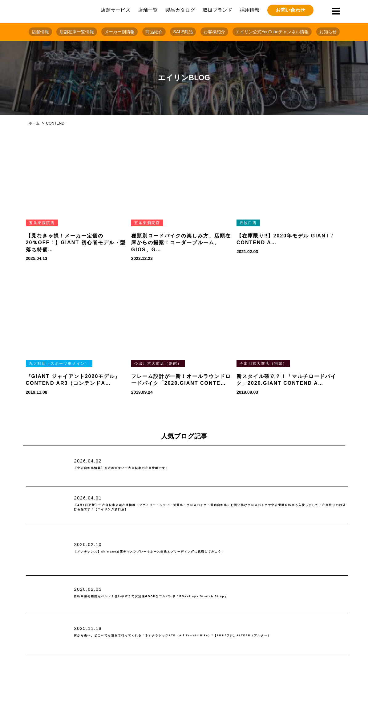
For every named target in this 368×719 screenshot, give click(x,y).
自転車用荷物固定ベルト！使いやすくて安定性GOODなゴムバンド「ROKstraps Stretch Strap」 (199, 596)
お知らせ (328, 31)
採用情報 (250, 10)
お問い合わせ (290, 10)
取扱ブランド (217, 10)
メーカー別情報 (119, 31)
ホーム (34, 123)
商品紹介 (154, 31)
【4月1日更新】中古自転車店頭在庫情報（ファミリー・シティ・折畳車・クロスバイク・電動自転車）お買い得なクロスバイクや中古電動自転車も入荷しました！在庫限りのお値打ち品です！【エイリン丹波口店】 (210, 507)
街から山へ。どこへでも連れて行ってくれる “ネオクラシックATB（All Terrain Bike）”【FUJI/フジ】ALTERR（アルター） (205, 635)
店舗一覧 (148, 10)
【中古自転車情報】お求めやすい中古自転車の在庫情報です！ (151, 468)
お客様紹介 (214, 31)
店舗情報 (40, 31)
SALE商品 (183, 31)
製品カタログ (180, 10)
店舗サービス (115, 10)
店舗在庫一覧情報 (76, 31)
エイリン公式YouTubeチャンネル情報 (272, 31)
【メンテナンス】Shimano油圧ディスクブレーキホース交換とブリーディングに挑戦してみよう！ (197, 551)
